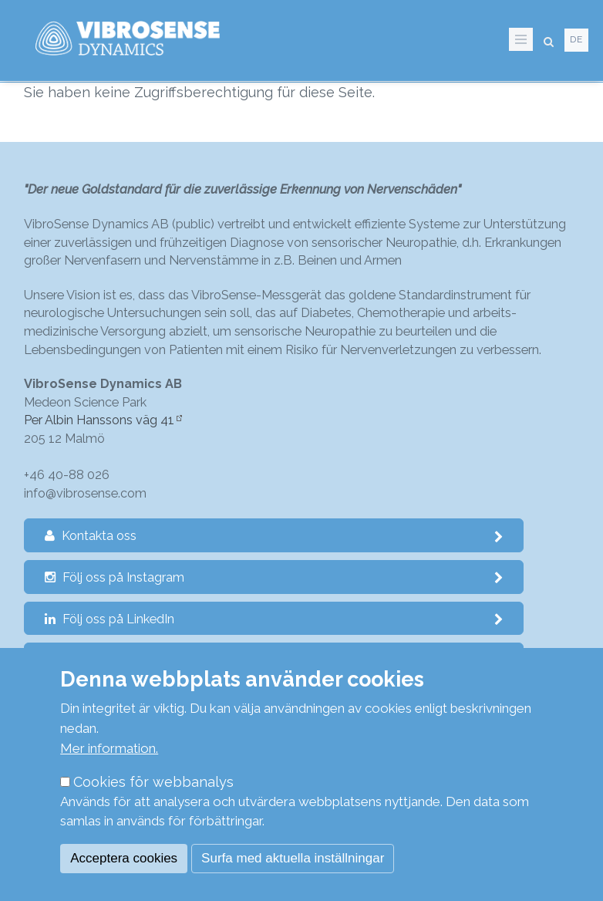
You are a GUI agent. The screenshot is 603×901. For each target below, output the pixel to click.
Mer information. (109, 748)
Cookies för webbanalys (153, 782)
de (576, 39)
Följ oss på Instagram (274, 577)
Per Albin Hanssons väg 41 (99, 420)
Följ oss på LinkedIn (274, 619)
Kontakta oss (274, 535)
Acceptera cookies (123, 858)
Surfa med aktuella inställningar (292, 858)
